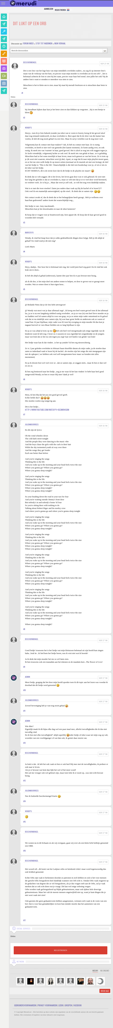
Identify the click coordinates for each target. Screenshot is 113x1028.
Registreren (60, 10)
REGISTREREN (60, 950)
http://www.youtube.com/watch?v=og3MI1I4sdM (47, 409)
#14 (24, 801)
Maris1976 (29, 232)
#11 (24, 711)
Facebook (77, 1005)
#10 (24, 690)
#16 (24, 850)
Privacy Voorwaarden (47, 1005)
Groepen (68, 1005)
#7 (24, 414)
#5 (24, 289)
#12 (24, 743)
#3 (24, 222)
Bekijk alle (105, 991)
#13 (24, 780)
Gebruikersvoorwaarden (25, 1005)
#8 (24, 629)
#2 (24, 117)
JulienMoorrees (32, 424)
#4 (24, 251)
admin (27, 676)
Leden (61, 1005)
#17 (24, 920)
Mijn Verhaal (60, 43)
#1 (22, 93)
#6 (24, 379)
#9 (24, 667)
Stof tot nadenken (44, 43)
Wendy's (28, 127)
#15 (24, 821)
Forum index (28, 43)
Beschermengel (29, 62)
